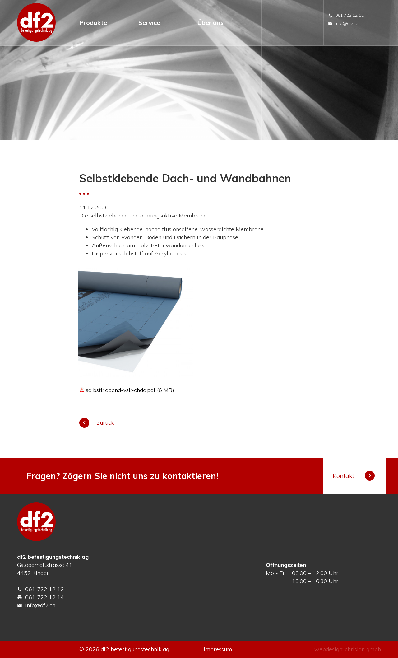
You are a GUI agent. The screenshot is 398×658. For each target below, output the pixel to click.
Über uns (210, 22)
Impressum (218, 649)
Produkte (93, 22)
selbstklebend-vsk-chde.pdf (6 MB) (130, 390)
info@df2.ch (343, 23)
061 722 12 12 (346, 15)
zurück (96, 422)
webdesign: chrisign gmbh (347, 649)
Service (149, 22)
